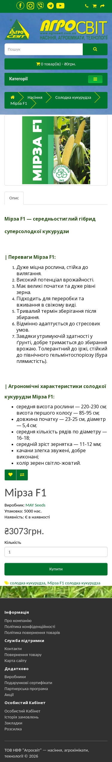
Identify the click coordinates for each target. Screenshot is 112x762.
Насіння (34, 97)
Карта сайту (15, 660)
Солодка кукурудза (73, 97)
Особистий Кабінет (22, 711)
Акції (9, 694)
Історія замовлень (21, 717)
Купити (55, 569)
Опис (14, 198)
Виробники (15, 676)
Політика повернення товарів (32, 632)
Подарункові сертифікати (28, 682)
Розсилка (13, 729)
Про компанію (18, 620)
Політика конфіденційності (29, 626)
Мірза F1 (18, 103)
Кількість (12, 542)
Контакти (13, 648)
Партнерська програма (26, 688)
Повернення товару (23, 654)
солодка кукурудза (27, 583)
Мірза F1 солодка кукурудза (73, 583)
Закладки (13, 723)
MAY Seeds (36, 505)
